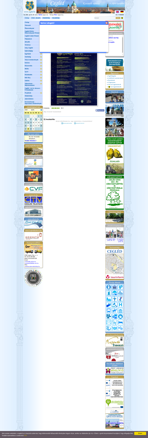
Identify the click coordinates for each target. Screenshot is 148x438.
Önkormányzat (33, 28)
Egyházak (33, 54)
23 (33, 125)
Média (33, 69)
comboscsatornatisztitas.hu (32, 266)
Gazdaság (33, 57)
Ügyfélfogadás (112, 76)
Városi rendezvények (33, 60)
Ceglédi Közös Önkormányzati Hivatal (33, 32)
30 (33, 129)
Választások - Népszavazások (33, 84)
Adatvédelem (29, 99)
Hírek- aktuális (35, 18)
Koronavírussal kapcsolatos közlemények (33, 102)
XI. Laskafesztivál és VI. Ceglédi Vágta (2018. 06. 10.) (122, 239)
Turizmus (33, 45)
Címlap (27, 18)
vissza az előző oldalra (98, 25)
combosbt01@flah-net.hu (32, 263)
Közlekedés (33, 75)
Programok (59, 30)
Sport (33, 72)
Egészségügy (33, 51)
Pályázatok (28, 39)
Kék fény (33, 78)
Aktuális (33, 42)
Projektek (33, 93)
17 (36, 122)
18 (38, 122)
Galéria (33, 81)
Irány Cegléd (29, 48)
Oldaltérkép (46, 18)
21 (28, 125)
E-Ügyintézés (111, 82)
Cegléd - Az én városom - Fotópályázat (33, 89)
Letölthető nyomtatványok (115, 78)
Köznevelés (33, 66)
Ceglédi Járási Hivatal (32, 36)
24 (36, 125)
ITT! (25, 435)
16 (33, 122)
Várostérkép (55, 18)
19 (41, 122)
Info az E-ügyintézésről (114, 84)
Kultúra (33, 63)
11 (38, 119)
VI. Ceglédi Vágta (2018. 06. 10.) (111, 239)
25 (38, 125)
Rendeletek (111, 80)
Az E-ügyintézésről (114, 87)
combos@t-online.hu (30, 261)
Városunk (33, 25)
